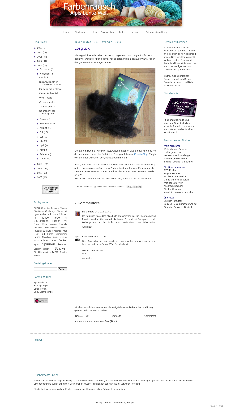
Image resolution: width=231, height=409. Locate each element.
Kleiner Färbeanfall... (49, 93)
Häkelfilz (63, 228)
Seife (54, 240)
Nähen (37, 237)
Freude (112, 187)
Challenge (50, 211)
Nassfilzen (46, 237)
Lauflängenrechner (173, 152)
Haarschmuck (51, 228)
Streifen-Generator (173, 189)
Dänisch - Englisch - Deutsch (178, 207)
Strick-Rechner (171, 176)
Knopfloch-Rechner (173, 186)
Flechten (53, 224)
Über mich (135, 32)
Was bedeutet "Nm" (173, 183)
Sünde (48, 252)
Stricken (60, 248)
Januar (43, 158)
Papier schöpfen (60, 237)
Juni (42, 136)
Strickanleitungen (41, 249)
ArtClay (47, 208)
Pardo (36, 241)
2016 (40, 52)
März (42, 149)
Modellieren (61, 234)
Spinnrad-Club (41, 282)
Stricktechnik (81, 32)
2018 (40, 48)
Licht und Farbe (43, 234)
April (42, 145)
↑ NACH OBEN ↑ (218, 406)
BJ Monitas (88, 211)
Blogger (130, 402)
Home (66, 32)
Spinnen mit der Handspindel (47, 112)
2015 (40, 56)
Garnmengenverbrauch (175, 158)
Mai (42, 141)
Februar (44, 154)
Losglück (43, 77)
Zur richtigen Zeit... (48, 106)
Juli (42, 132)
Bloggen (55, 208)
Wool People (45, 97)
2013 (40, 65)
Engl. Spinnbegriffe (43, 292)
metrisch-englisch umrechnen (178, 161)
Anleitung (38, 208)
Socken (62, 240)
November (45, 73)
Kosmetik (58, 231)
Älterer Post (150, 316)
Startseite (116, 316)
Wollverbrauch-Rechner (175, 149)
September (45, 123)
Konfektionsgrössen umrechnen (179, 192)
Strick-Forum (40, 289)
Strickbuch (190, 129)
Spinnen (120, 187)
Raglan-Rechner (172, 173)
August (43, 128)
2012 (40, 164)
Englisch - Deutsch (173, 201)
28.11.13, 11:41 (103, 211)
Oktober (44, 119)
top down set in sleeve (50, 89)
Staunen (62, 244)
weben (37, 255)
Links (121, 32)
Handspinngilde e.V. (44, 285)
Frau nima (87, 236)
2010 (40, 173)
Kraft (65, 230)
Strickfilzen (39, 252)
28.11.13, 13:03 (101, 236)
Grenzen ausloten (48, 102)
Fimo (45, 224)
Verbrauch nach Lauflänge (177, 155)
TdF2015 (56, 252)
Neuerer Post (81, 316)
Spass (37, 244)
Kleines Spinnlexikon (103, 32)
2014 (40, 61)
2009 (40, 177)
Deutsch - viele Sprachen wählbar (180, 204)
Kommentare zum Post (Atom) (102, 321)
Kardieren (47, 230)
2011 (40, 168)
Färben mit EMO (49, 214)
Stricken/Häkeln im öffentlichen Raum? (50, 83)
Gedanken (38, 228)
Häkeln (37, 230)
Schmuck (45, 240)
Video (64, 252)
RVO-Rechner (171, 170)
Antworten (87, 226)
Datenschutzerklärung (156, 32)
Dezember (45, 69)
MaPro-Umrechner (173, 179)
